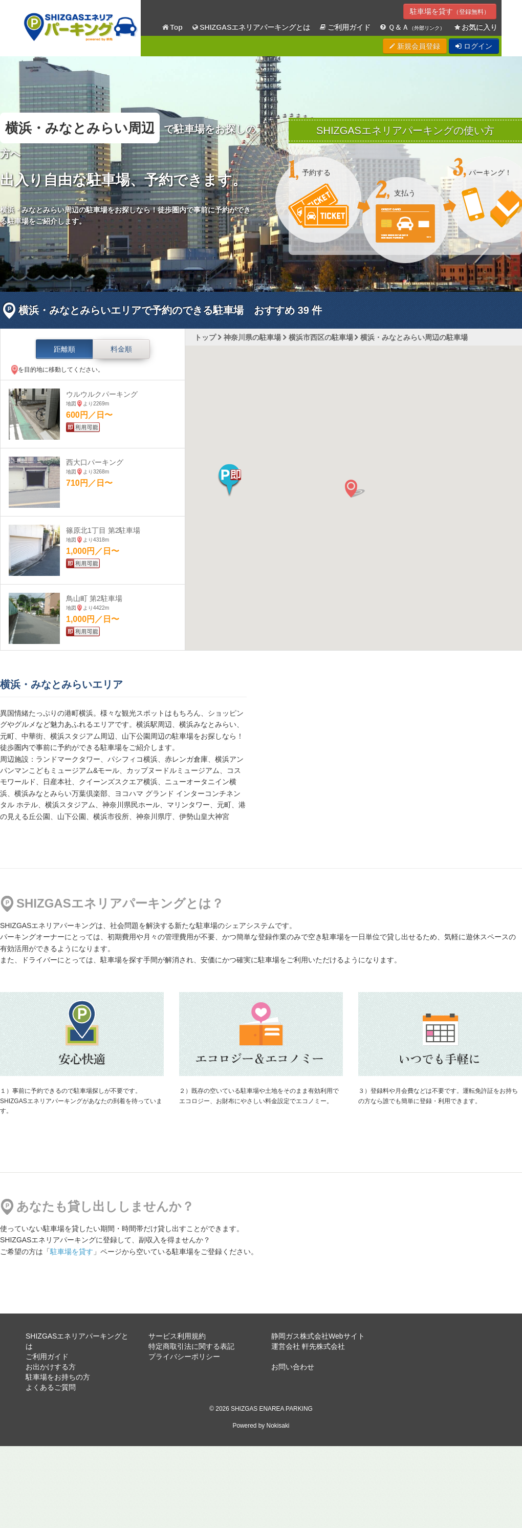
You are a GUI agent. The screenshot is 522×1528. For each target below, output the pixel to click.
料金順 (121, 349)
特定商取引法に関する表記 (191, 1346)
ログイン (473, 46)
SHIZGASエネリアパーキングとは (251, 27)
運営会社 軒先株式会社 (308, 1346)
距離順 (64, 349)
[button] (229, 480)
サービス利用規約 (177, 1336)
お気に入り (475, 27)
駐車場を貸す (450, 11)
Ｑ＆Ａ (412, 27)
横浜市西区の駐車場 (321, 337)
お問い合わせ (292, 1367)
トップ (205, 337)
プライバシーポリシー (184, 1356)
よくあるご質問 (51, 1387)
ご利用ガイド (345, 27)
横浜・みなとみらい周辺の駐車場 (414, 337)
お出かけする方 (51, 1367)
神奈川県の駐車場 (252, 337)
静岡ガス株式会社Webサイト (318, 1336)
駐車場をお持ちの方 (58, 1377)
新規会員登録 (414, 46)
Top (172, 27)
